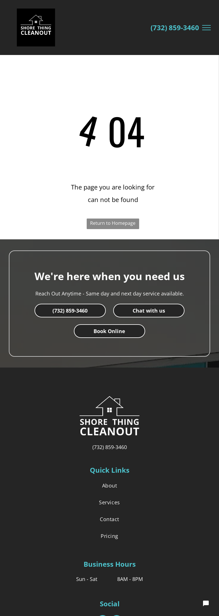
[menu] (206, 27)
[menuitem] (109, 485)
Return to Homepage (112, 223)
